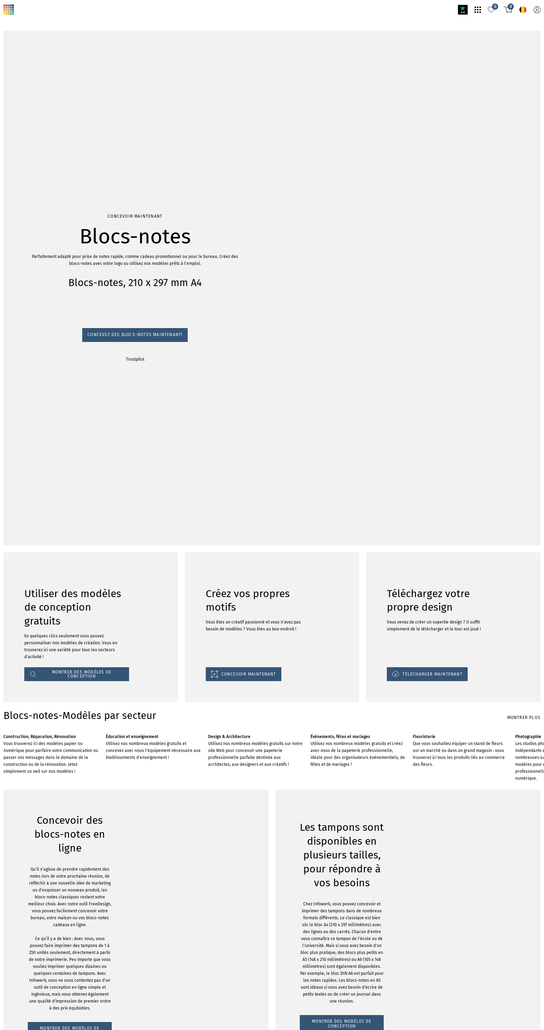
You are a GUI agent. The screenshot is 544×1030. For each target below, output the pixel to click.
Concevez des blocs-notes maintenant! (43, 92)
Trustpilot (11, 99)
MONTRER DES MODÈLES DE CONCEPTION (52, 697)
